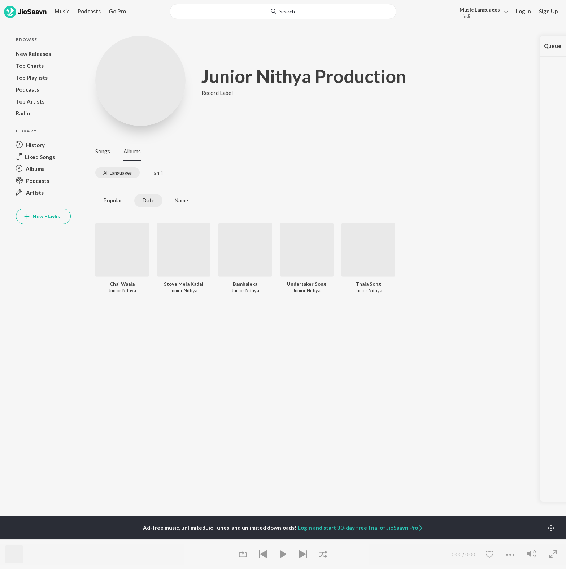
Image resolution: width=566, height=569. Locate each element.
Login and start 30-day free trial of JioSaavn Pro (360, 527)
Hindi (465, 16)
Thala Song (368, 284)
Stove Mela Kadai (183, 284)
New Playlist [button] (43, 216)
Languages (480, 9)
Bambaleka (245, 284)
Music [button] (62, 11)
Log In (523, 11)
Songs (102, 151)
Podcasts (89, 11)
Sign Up (548, 11)
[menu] (482, 12)
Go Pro (117, 11)
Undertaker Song (306, 284)
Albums (132, 151)
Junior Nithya (122, 290)
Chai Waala (122, 284)
